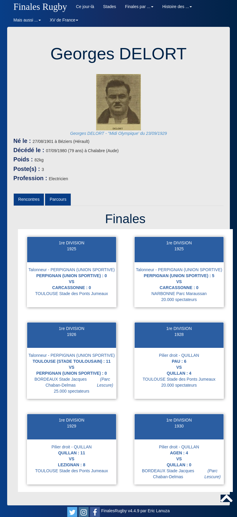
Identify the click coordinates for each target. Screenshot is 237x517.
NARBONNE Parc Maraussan (179, 293)
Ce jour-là (85, 6)
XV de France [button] (64, 20)
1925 (71, 248)
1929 (71, 426)
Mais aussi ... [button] (27, 20)
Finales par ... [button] (139, 6)
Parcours (58, 199)
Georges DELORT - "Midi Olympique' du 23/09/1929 (118, 133)
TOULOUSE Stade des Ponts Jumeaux (71, 293)
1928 (179, 334)
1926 (71, 334)
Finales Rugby (40, 6)
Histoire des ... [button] (177, 6)
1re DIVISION (71, 242)
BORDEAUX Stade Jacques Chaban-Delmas (75, 382)
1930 (179, 426)
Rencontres (29, 199)
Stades (109, 6)
